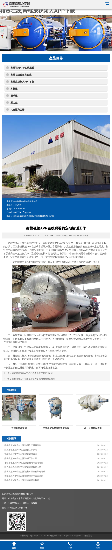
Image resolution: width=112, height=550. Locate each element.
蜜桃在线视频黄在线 (21, 74)
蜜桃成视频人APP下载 (22, 81)
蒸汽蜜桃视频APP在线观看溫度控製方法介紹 (32, 373)
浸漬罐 (14, 95)
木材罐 (14, 88)
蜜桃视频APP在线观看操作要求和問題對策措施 (33, 379)
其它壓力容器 (17, 109)
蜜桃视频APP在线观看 (22, 67)
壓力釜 (14, 102)
